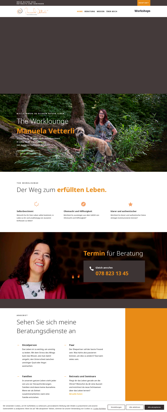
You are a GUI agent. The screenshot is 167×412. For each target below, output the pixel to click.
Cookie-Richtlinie (99, 408)
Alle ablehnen (134, 407)
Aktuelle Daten (75, 317)
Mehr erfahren (28, 77)
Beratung (90, 11)
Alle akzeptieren (154, 407)
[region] (83, 406)
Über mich (111, 11)
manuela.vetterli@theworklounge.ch (83, 377)
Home (80, 11)
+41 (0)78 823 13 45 (39, 377)
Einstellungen (116, 407)
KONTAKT (144, 3)
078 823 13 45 (112, 196)
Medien (100, 11)
